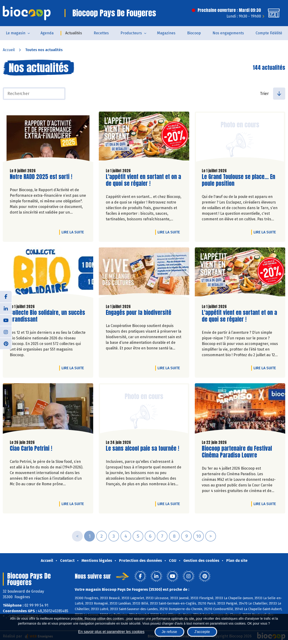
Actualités (73, 33)
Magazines (166, 33)
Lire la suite (74, 232)
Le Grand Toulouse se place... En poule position (238, 180)
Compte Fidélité (269, 33)
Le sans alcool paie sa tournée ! (142, 448)
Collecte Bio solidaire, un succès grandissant (47, 316)
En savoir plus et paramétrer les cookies (111, 632)
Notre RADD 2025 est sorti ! (41, 176)
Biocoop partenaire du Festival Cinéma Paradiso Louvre (237, 452)
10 (198, 536)
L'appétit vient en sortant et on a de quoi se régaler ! (143, 180)
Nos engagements (228, 33)
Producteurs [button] (131, 33)
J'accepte (202, 632)
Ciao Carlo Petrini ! (31, 448)
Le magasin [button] (15, 33)
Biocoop (194, 33)
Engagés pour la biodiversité (138, 312)
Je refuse (169, 632)
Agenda (47, 33)
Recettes (101, 33)
